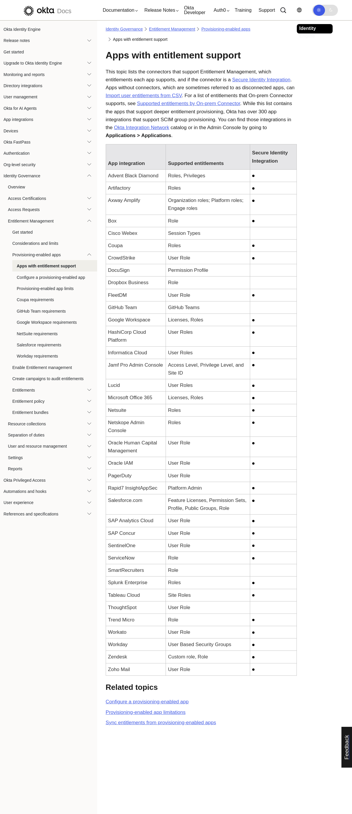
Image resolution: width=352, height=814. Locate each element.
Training (243, 10)
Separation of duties (26, 435)
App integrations (18, 119)
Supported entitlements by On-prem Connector (188, 103)
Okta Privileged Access (25, 480)
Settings (15, 457)
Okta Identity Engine (22, 29)
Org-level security (20, 164)
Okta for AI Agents (20, 108)
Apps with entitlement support (46, 266)
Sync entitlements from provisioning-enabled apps (161, 722)
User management (20, 97)
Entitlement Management (31, 221)
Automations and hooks (25, 491)
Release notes (17, 40)
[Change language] (299, 10)
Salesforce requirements (39, 345)
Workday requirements (37, 356)
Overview (16, 187)
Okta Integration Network (141, 127)
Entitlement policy (28, 401)
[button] (119, 10)
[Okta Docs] (46, 10)
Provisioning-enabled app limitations (146, 712)
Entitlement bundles (30, 412)
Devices (11, 131)
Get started (14, 52)
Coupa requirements (35, 299)
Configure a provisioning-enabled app (51, 277)
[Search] (283, 10)
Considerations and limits (35, 243)
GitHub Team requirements (41, 311)
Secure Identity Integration (261, 79)
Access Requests (24, 209)
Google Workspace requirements (47, 322)
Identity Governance (22, 175)
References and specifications (31, 514)
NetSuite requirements (37, 333)
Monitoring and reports (24, 74)
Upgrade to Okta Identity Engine (33, 63)
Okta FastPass (17, 142)
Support (267, 10)
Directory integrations (23, 85)
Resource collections (27, 424)
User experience (18, 502)
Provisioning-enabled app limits (45, 288)
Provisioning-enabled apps (36, 254)
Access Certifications (27, 198)
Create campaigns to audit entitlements (48, 378)
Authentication (17, 153)
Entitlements (23, 390)
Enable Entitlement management (42, 367)
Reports (15, 468)
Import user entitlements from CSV (144, 95)
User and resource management (37, 446)
